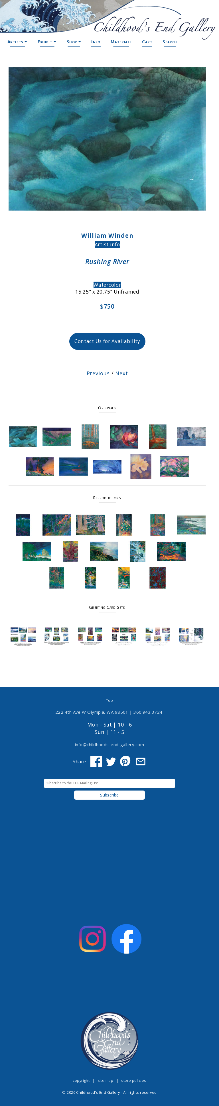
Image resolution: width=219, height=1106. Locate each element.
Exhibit (47, 41)
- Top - (109, 700)
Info (95, 41)
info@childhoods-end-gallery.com (109, 744)
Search (170, 41)
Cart (147, 41)
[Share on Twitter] (111, 761)
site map (105, 1080)
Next (121, 373)
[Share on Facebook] (96, 761)
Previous (98, 373)
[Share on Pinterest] (125, 761)
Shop (74, 41)
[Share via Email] (140, 761)
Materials (121, 41)
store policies (133, 1080)
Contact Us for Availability (107, 341)
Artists (17, 41)
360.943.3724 (148, 712)
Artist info (107, 244)
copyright (81, 1080)
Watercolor (107, 285)
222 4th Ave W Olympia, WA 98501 (91, 712)
